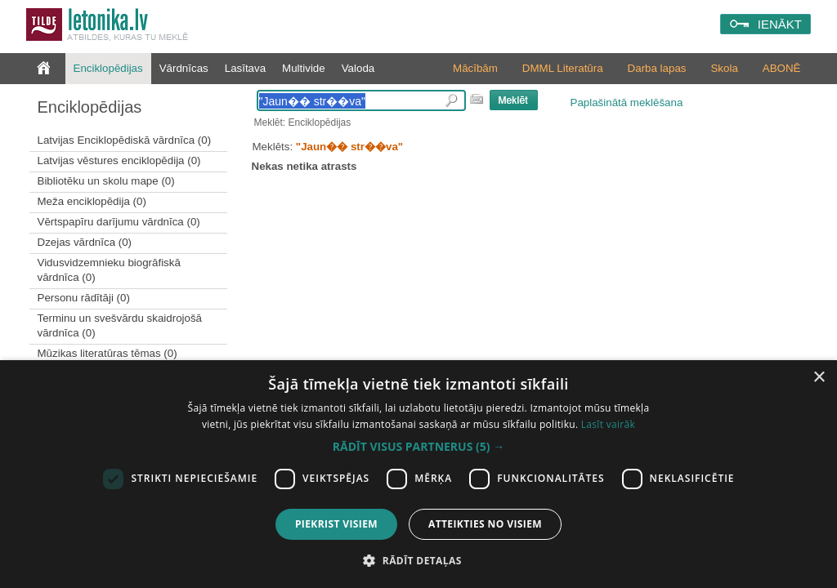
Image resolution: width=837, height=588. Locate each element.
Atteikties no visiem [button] (485, 524)
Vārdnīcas (183, 68)
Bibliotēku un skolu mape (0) (106, 181)
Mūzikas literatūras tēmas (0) (107, 353)
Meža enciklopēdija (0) (92, 201)
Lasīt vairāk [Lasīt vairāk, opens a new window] (608, 424)
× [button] (818, 378)
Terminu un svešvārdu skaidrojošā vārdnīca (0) (120, 325)
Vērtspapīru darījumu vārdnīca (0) (119, 222)
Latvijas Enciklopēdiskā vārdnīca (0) (125, 140)
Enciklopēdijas (108, 68)
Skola (723, 68)
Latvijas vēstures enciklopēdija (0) (119, 160)
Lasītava (245, 68)
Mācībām (475, 68)
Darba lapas (657, 68)
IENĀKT (780, 24)
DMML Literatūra (562, 68)
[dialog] (418, 474)
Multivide (303, 68)
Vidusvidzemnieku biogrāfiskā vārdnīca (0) (109, 269)
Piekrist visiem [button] (336, 524)
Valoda (358, 68)
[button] (418, 446)
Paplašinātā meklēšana (627, 102)
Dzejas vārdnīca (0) (85, 242)
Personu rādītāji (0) (84, 298)
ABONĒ (782, 68)
